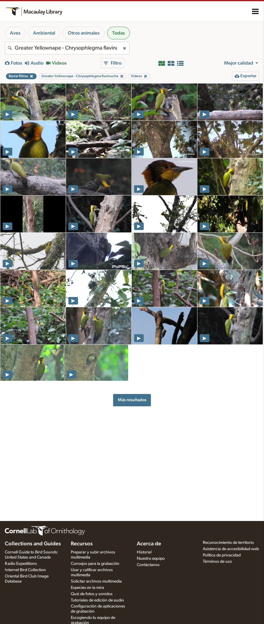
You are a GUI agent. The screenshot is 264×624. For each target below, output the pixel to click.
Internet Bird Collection (25, 570)
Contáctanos (148, 565)
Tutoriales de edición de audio (97, 600)
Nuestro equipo (151, 558)
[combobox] (67, 48)
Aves (15, 33)
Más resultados (132, 400)
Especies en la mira (87, 588)
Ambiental (44, 33)
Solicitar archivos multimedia (96, 581)
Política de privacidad (222, 555)
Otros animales (84, 33)
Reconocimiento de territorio (228, 543)
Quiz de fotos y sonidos (91, 594)
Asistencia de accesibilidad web (231, 549)
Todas (118, 33)
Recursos (82, 544)
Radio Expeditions (21, 564)
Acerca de (149, 544)
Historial (144, 552)
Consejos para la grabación (95, 564)
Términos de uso (217, 561)
